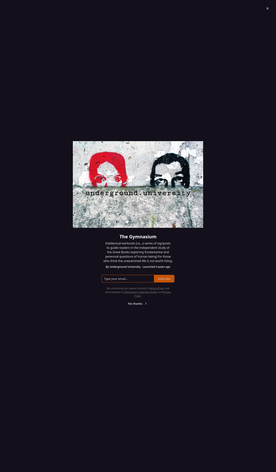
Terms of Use (156, 288)
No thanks (138, 303)
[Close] (267, 8)
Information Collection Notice (140, 292)
